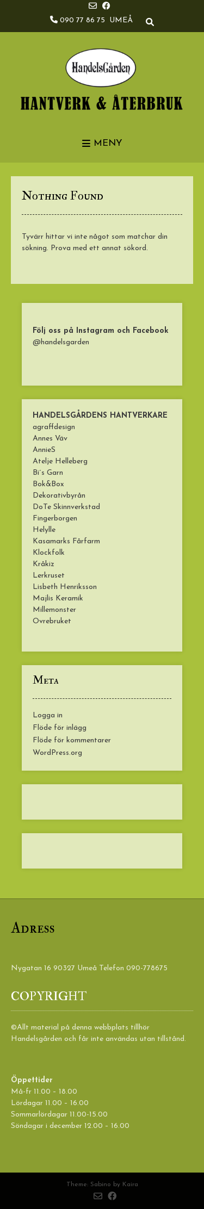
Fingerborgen (55, 518)
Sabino (100, 1184)
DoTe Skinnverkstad (66, 507)
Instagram (95, 331)
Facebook (151, 331)
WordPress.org (57, 753)
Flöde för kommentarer (72, 740)
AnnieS (44, 450)
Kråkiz (43, 564)
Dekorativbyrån (59, 496)
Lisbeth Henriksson (65, 587)
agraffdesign (54, 427)
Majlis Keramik (58, 598)
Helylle (44, 530)
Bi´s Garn (48, 473)
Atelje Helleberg (60, 461)
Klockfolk (49, 553)
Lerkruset (49, 576)
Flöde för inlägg (59, 728)
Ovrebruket (52, 621)
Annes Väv (50, 439)
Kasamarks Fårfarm (66, 541)
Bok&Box (48, 484)
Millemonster (54, 610)
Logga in (48, 715)
